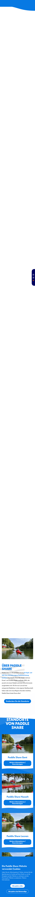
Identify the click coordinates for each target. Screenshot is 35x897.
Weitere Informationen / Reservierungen (17, 763)
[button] (32, 4)
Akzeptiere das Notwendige (17, 891)
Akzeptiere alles (17, 886)
